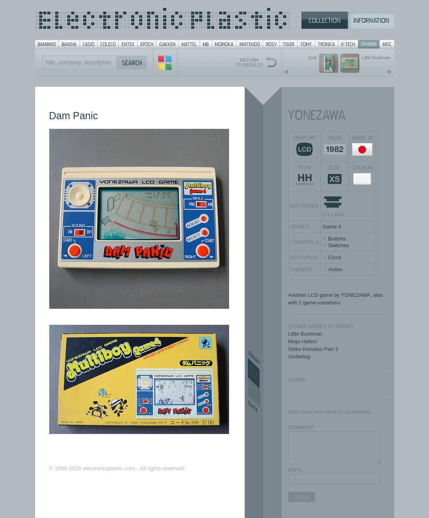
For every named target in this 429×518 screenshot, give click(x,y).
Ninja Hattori (302, 341)
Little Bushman (305, 334)
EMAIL (296, 470)
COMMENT (301, 427)
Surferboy (299, 357)
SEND (301, 497)
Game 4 (332, 227)
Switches (338, 245)
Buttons (337, 239)
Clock (334, 257)
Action (335, 269)
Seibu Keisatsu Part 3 (313, 349)
